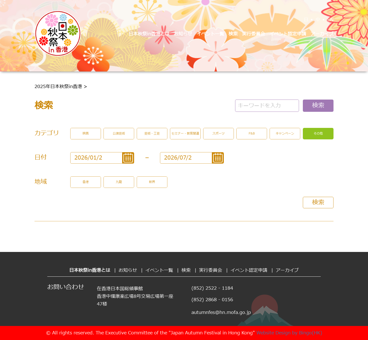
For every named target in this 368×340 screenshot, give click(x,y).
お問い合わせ (65, 287)
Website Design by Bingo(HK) (289, 333)
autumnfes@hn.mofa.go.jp (221, 312)
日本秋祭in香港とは (149, 34)
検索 (233, 34)
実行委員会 (253, 34)
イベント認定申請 (287, 34)
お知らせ (183, 34)
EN (330, 19)
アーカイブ (322, 34)
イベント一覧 (210, 34)
